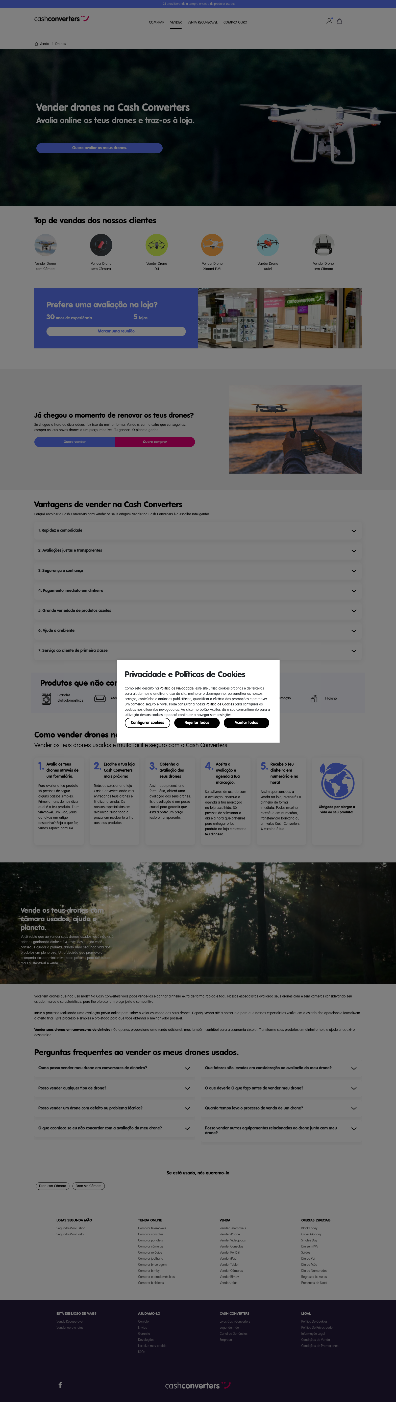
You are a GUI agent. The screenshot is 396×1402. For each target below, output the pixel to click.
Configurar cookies (147, 723)
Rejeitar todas (197, 723)
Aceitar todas (246, 723)
